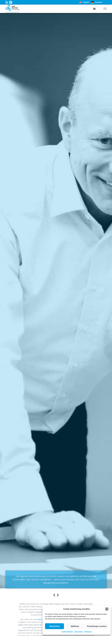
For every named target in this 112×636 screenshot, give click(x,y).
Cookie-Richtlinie (67, 631)
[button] (107, 609)
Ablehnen (75, 626)
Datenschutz (78, 631)
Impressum (88, 631)
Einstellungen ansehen (97, 626)
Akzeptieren (54, 626)
